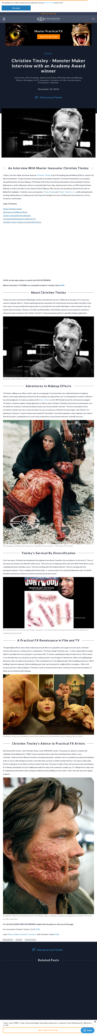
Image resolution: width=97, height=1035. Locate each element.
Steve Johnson (45, 400)
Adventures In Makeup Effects (15, 212)
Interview (19, 940)
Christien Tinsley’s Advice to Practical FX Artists (22, 222)
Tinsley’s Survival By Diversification (17, 215)
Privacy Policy (48, 3)
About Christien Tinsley (12, 209)
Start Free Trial (48, 36)
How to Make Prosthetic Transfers (22, 934)
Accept (16, 8)
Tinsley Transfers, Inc (67, 192)
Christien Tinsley (43, 175)
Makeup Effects (8, 940)
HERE (62, 285)
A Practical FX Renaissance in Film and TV (19, 219)
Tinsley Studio (49, 192)
